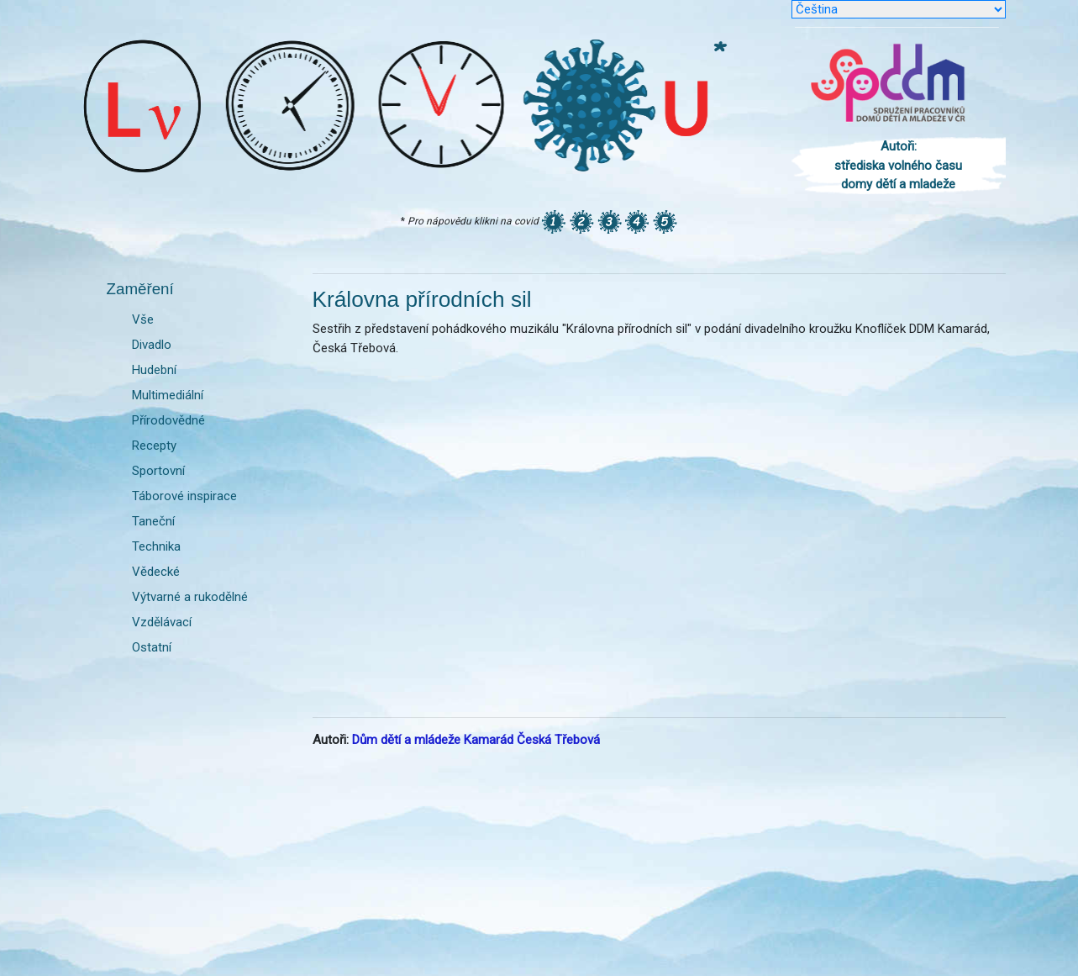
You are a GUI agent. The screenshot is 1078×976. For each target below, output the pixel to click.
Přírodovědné (168, 420)
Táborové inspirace (184, 496)
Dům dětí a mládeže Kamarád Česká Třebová (476, 739)
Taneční (153, 521)
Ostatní (151, 647)
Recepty (154, 445)
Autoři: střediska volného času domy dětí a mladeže (898, 165)
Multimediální (167, 395)
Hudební (154, 369)
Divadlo (151, 344)
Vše (143, 319)
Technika (156, 546)
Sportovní (158, 470)
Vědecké (156, 571)
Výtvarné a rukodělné (190, 596)
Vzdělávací (162, 622)
